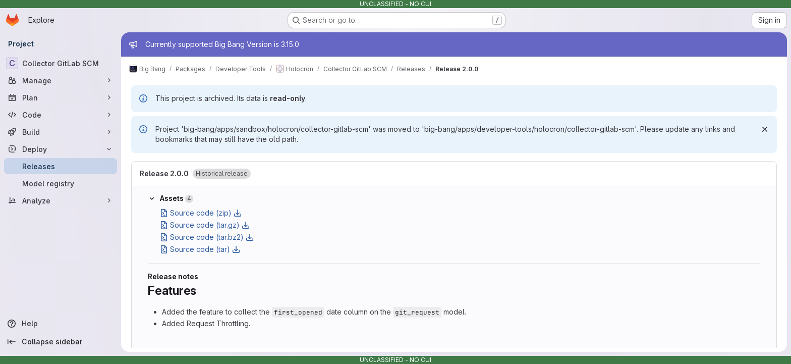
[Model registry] (60, 183)
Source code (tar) (200, 249)
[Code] (60, 115)
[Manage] (60, 80)
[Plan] (60, 97)
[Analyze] (60, 200)
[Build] (60, 132)
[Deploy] (60, 149)
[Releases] (60, 166)
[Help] (60, 324)
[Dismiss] (765, 129)
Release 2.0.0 (164, 173)
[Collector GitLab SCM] (60, 63)
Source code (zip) (201, 213)
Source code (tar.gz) (205, 225)
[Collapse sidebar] (60, 342)
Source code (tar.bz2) (207, 237)
